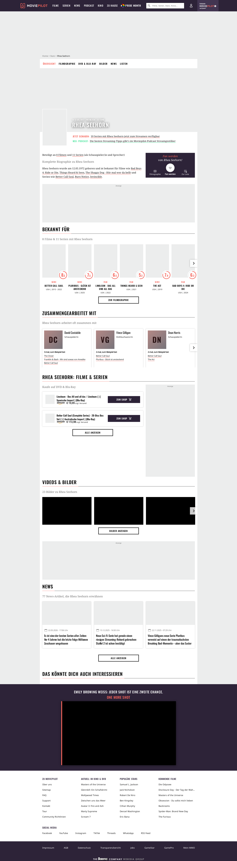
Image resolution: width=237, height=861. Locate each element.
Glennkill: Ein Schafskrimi (94, 789)
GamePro (169, 847)
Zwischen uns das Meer (93, 800)
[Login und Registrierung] (191, 6)
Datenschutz (84, 847)
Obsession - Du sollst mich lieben (176, 800)
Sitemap (46, 789)
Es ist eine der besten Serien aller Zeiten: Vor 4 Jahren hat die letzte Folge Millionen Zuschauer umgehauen (66, 639)
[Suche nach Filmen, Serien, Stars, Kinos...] (165, 6)
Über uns (47, 784)
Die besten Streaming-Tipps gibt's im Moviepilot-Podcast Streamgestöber (133, 141)
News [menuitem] (77, 5)
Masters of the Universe (93, 784)
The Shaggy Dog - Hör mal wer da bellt (108, 172)
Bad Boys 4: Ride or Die (183, 287)
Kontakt (46, 805)
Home (45, 56)
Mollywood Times (90, 795)
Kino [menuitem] (100, 5)
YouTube (63, 833)
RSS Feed (145, 833)
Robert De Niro (127, 795)
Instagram (80, 833)
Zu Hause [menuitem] (112, 5)
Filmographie (67, 63)
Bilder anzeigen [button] (118, 531)
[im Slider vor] (193, 263)
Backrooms (164, 805)
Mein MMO (189, 847)
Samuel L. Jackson (129, 784)
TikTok (97, 833)
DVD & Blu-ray (87, 63)
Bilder (103, 63)
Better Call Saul (65, 176)
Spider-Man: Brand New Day (173, 811)
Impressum (48, 847)
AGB (66, 847)
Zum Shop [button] (123, 399)
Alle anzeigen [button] (93, 432)
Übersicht (49, 63)
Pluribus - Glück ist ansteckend (79, 287)
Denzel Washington (130, 811)
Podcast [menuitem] (89, 5)
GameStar (149, 847)
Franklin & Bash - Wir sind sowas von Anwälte (64, 359)
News (114, 63)
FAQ (44, 795)
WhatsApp (128, 833)
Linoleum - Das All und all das (106, 287)
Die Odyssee (165, 784)
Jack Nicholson (127, 789)
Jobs (132, 847)
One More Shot (118, 697)
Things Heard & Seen (72, 172)
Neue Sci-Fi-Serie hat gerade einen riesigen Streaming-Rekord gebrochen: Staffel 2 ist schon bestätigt (116, 639)
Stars (52, 56)
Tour (44, 811)
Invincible (96, 176)
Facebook (47, 833)
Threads (111, 833)
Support (46, 800)
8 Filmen (61, 155)
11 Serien (77, 155)
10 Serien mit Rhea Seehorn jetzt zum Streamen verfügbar (125, 136)
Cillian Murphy (127, 805)
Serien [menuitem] (66, 5)
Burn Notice (82, 176)
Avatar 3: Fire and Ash (92, 805)
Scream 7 (86, 816)
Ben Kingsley (126, 800)
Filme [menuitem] (55, 5)
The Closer (49, 355)
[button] (155, 172)
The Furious (165, 816)
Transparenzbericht (110, 847)
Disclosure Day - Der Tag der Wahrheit (177, 789)
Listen (124, 63)
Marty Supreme (89, 811)
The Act (157, 285)
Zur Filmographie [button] (118, 300)
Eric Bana (124, 816)
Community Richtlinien (54, 816)
